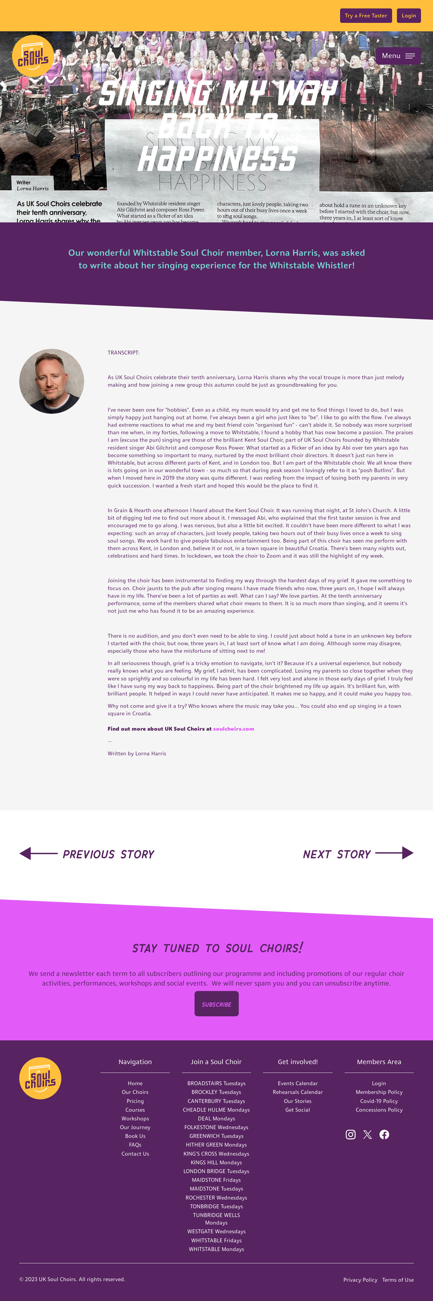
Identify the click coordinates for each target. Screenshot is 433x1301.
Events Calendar (298, 1083)
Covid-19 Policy (379, 1101)
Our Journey (135, 1127)
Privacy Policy (360, 1279)
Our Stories (298, 1101)
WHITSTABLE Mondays (216, 1249)
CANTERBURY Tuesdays (216, 1101)
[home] (33, 56)
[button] (398, 56)
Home (135, 1083)
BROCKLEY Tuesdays (216, 1092)
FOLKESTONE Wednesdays (216, 1127)
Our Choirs (135, 1092)
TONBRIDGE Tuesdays (216, 1206)
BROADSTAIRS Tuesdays (216, 1083)
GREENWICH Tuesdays (216, 1135)
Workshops (135, 1118)
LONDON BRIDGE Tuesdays (216, 1171)
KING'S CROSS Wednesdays (216, 1153)
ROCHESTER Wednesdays (216, 1197)
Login (409, 15)
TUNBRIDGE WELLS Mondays (216, 1219)
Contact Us (135, 1153)
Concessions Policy (379, 1109)
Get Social (297, 1109)
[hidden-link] (86, 852)
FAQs (135, 1144)
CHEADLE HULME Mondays (216, 1109)
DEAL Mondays (216, 1118)
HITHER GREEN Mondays (216, 1144)
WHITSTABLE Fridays (216, 1240)
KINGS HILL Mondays (216, 1162)
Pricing (135, 1101)
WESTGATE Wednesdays (216, 1231)
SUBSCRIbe (217, 1003)
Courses (135, 1109)
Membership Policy (379, 1092)
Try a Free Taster (366, 15)
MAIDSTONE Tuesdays (216, 1188)
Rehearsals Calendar (298, 1092)
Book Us (135, 1135)
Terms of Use (398, 1279)
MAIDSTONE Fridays (216, 1179)
